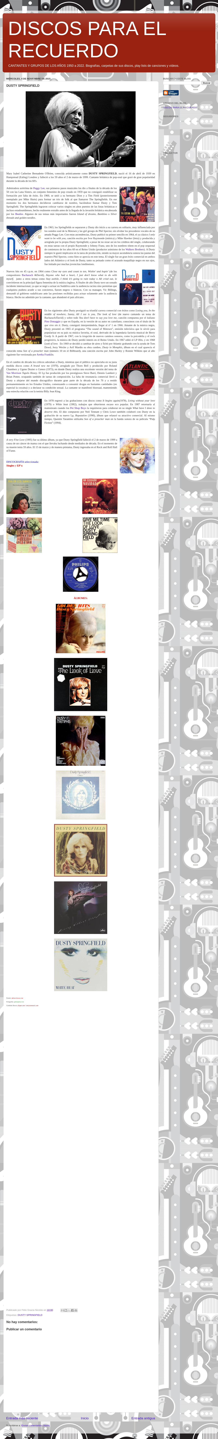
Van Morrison (13, 373)
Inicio (85, 1418)
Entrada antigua (143, 1418)
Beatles (19, 214)
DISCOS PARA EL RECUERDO (180, 107)
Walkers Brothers (135, 249)
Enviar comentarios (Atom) (35, 1425)
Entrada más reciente (22, 1418)
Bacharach (27, 275)
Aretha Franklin (45, 354)
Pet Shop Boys (78, 408)
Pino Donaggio (52, 321)
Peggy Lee (39, 188)
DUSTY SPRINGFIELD (30, 1315)
